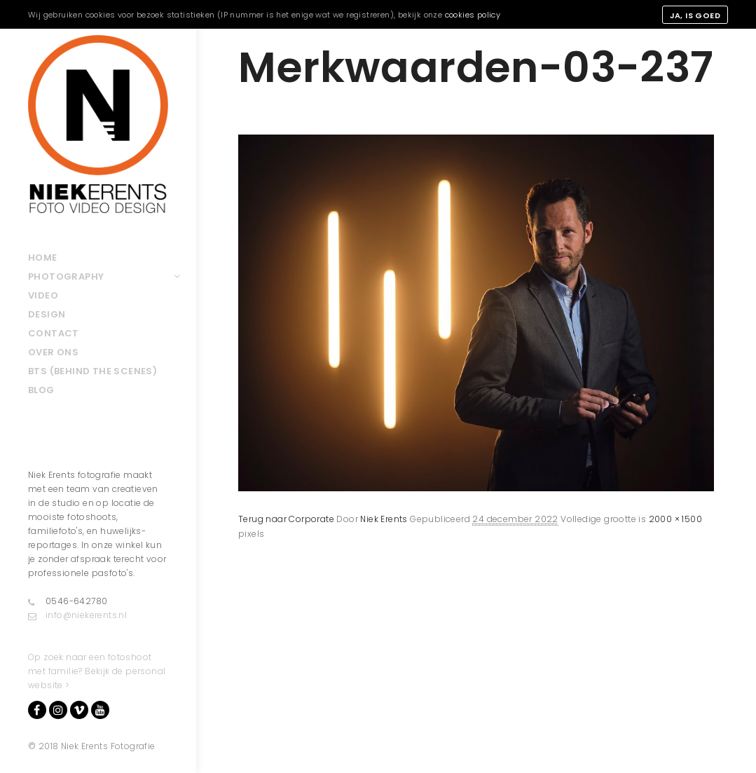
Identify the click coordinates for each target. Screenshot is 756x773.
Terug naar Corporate (286, 519)
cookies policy (473, 14)
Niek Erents (383, 519)
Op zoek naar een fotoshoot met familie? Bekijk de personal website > (96, 671)
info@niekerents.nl (77, 615)
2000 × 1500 (675, 519)
